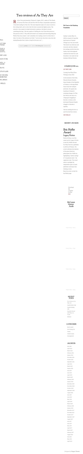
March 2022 (70, 350)
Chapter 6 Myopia (76, 269)
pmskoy (26, 45)
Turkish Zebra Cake (71, 305)
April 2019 (69, 375)
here (69, 194)
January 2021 (70, 368)
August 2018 (70, 392)
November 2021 (70, 357)
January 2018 (70, 408)
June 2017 (69, 423)
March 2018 (70, 403)
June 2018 (69, 397)
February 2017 (70, 432)
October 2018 (70, 388)
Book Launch (70, 327)
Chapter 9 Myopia (76, 289)
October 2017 (70, 414)
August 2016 (70, 434)
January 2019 (70, 381)
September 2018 (70, 390)
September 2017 (70, 417)
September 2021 (70, 361)
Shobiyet (69, 316)
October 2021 (70, 359)
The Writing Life (39, 45)
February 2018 (70, 406)
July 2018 (69, 395)
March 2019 (70, 377)
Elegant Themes (75, 451)
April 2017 (69, 428)
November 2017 (70, 412)
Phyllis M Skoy (69, 227)
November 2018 (70, 386)
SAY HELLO (66, 115)
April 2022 (69, 348)
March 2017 (70, 430)
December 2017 (70, 410)
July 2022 (69, 346)
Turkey (68, 331)
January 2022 (70, 355)
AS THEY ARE (67, 69)
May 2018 (69, 399)
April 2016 (69, 441)
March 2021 (70, 366)
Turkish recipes (70, 333)
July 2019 (69, 370)
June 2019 (69, 372)
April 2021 (69, 364)
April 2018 (69, 401)
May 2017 (69, 425)
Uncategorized (70, 336)
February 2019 (70, 379)
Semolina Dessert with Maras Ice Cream (71, 313)
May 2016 (69, 439)
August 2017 (70, 419)
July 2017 (69, 421)
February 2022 (70, 353)
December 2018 (70, 383)
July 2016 (69, 436)
